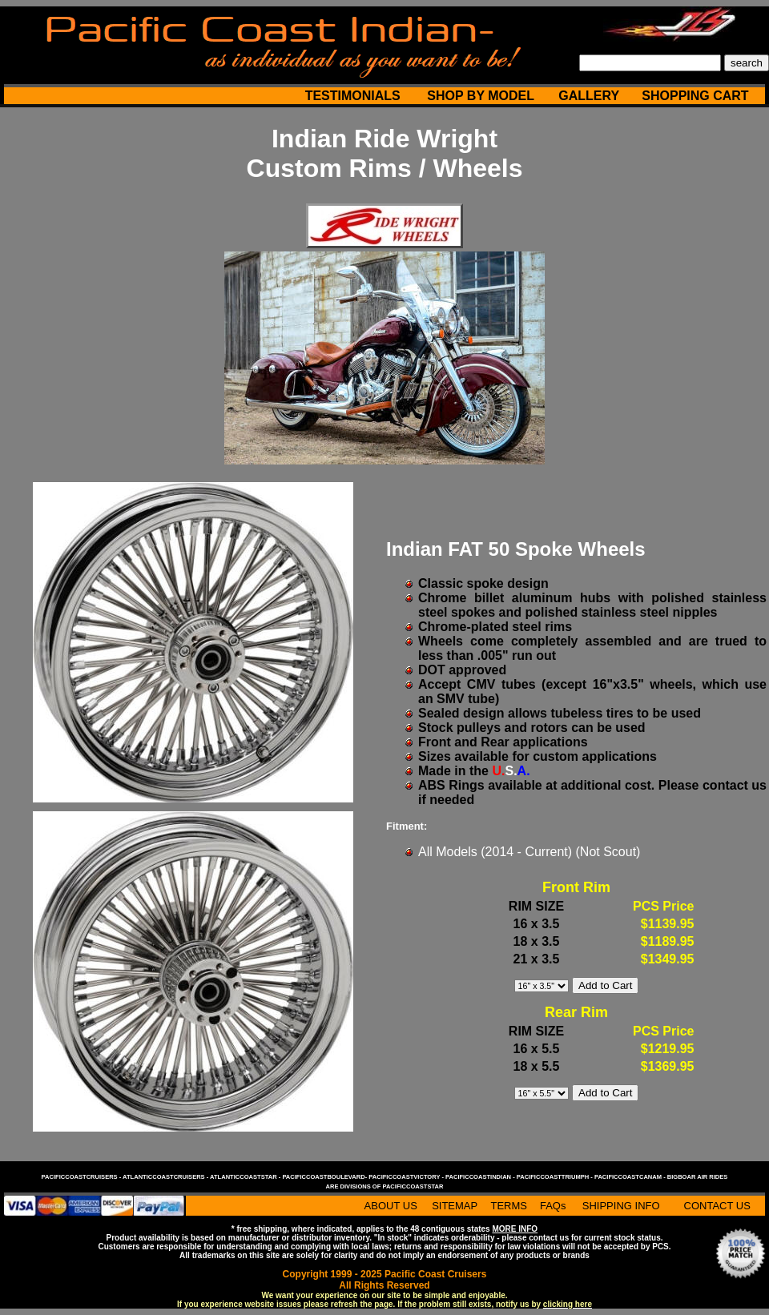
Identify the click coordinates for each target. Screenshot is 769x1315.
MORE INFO (514, 1229)
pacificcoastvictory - (406, 1176)
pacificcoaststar (412, 1186)
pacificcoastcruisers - (82, 1176)
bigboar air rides (697, 1176)
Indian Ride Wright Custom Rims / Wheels (385, 153)
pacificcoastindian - (481, 1176)
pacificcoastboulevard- (325, 1176)
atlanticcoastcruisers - (166, 1176)
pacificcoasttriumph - (555, 1176)
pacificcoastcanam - (630, 1176)
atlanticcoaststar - (246, 1176)
